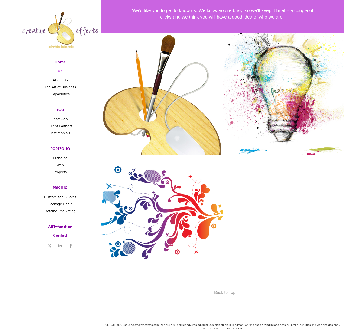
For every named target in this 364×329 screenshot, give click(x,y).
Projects (60, 171)
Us (60, 71)
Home (60, 61)
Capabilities (60, 93)
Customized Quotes (60, 196)
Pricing (60, 187)
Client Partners (60, 125)
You (60, 110)
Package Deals (60, 203)
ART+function (60, 226)
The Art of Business (60, 86)
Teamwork (60, 118)
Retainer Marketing (60, 210)
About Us (60, 80)
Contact (60, 235)
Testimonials (60, 132)
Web (60, 164)
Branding (60, 157)
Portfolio (60, 149)
